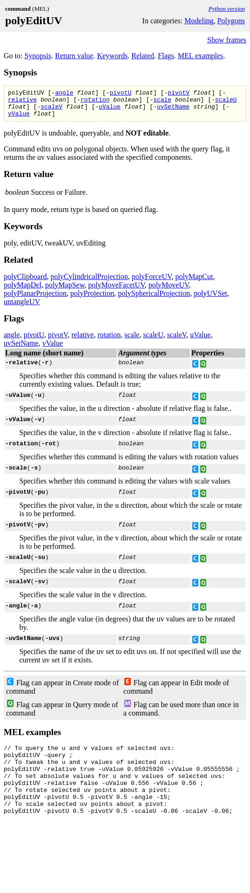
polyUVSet (210, 299)
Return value (74, 56)
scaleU (226, 102)
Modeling (198, 21)
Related (142, 56)
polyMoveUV (169, 290)
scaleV (51, 110)
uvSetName (173, 110)
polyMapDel (22, 290)
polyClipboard (25, 282)
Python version (227, 8)
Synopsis (37, 56)
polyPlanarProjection (35, 299)
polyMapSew (64, 290)
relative (22, 102)
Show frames (226, 40)
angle (64, 93)
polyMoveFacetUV (116, 290)
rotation (95, 102)
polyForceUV (152, 282)
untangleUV (22, 307)
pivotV (178, 93)
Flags (166, 56)
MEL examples (200, 56)
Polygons (231, 21)
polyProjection (92, 299)
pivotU (120, 93)
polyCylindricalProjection (89, 282)
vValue (19, 119)
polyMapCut (194, 282)
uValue (110, 110)
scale (162, 102)
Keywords (112, 56)
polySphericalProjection (154, 299)
